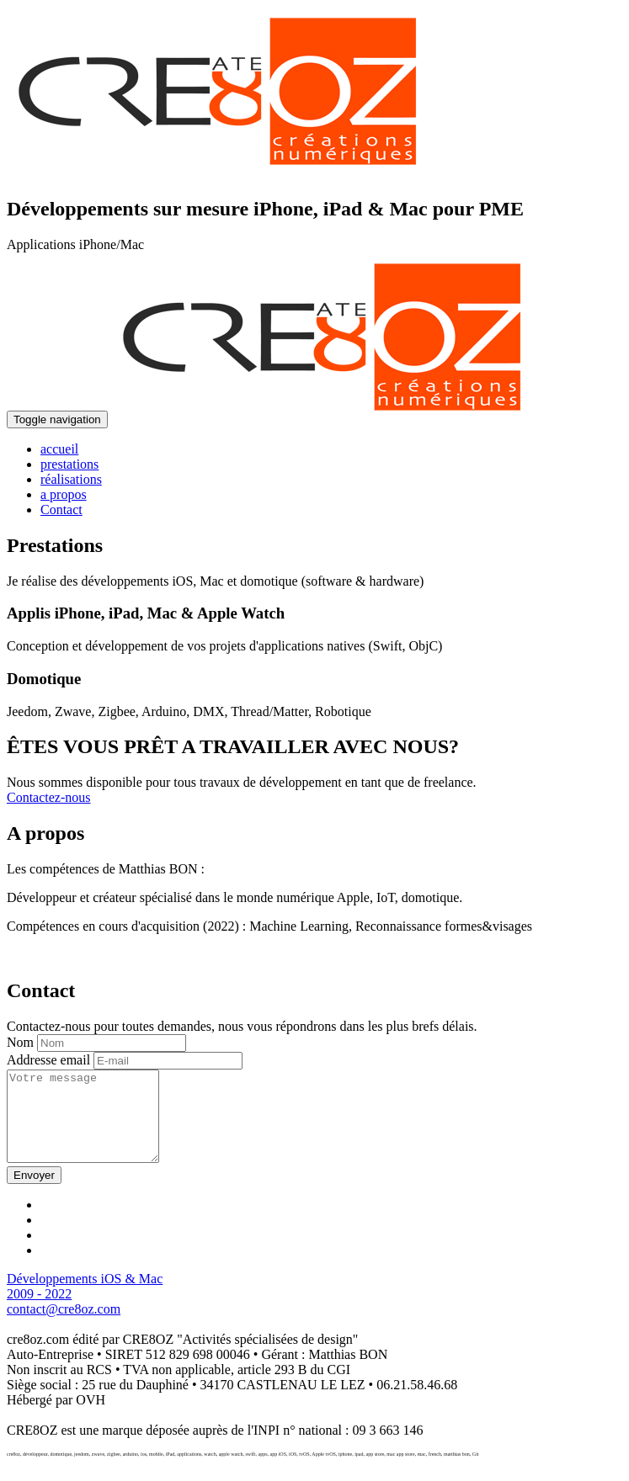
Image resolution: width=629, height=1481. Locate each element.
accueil (59, 449)
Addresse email (48, 1060)
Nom (20, 1042)
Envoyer (34, 1192)
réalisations (71, 479)
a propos (63, 494)
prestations (69, 464)
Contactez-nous (49, 797)
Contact (61, 509)
